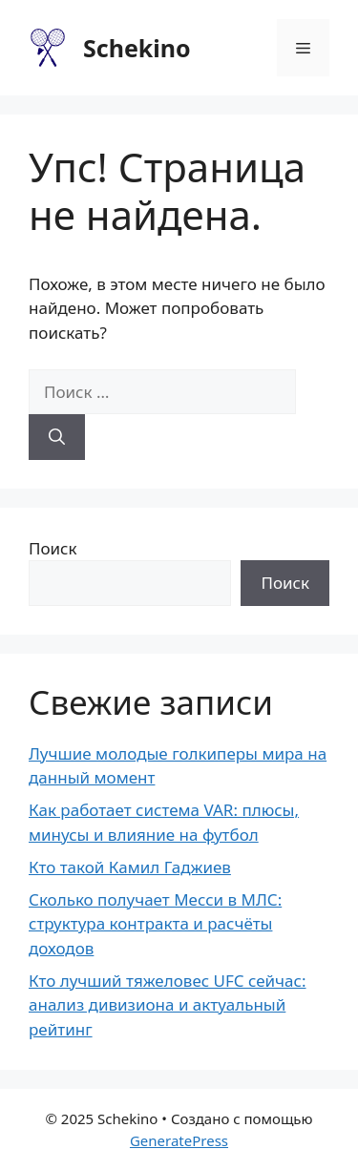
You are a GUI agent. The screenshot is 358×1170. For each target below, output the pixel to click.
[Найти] (57, 437)
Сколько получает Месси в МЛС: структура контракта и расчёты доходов (155, 923)
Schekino (137, 47)
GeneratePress (179, 1140)
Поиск (53, 548)
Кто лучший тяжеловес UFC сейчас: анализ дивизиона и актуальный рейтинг (167, 1005)
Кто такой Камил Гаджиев (130, 867)
